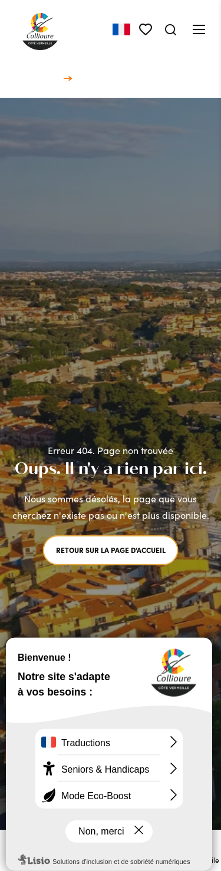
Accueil (44, 78)
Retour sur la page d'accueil (111, 550)
